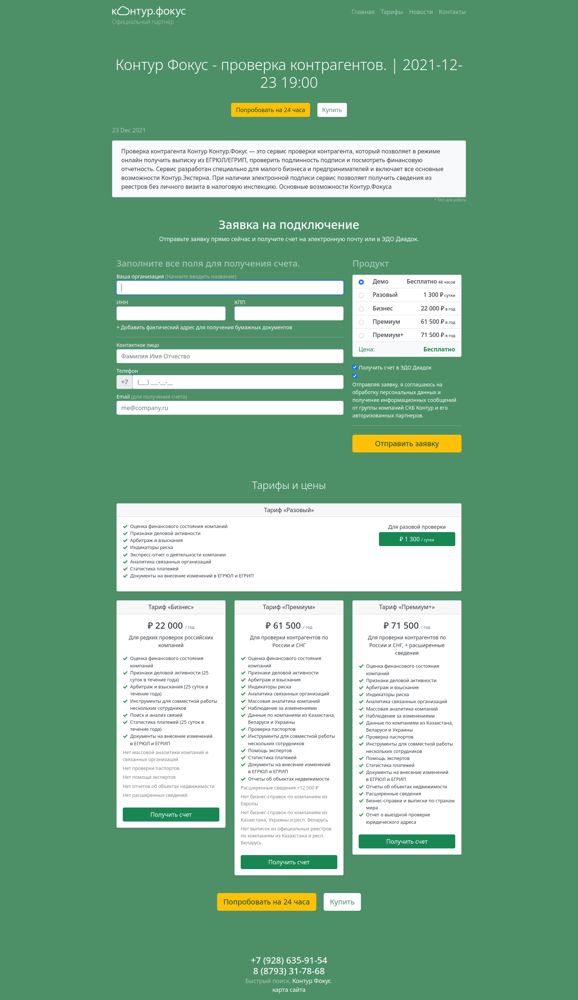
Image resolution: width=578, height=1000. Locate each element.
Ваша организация (176, 276)
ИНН (122, 302)
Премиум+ (414, 334)
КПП (239, 302)
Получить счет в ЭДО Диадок (395, 367)
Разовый (414, 294)
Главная (363, 12)
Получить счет (171, 814)
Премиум (414, 321)
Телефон (127, 370)
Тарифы (392, 12)
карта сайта (289, 990)
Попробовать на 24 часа (270, 110)
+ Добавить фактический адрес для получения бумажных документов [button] (204, 327)
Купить (332, 110)
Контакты (452, 12)
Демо (414, 281)
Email (151, 396)
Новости (421, 12)
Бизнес (414, 308)
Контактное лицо (137, 344)
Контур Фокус (311, 981)
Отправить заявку (407, 443)
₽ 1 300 (417, 539)
